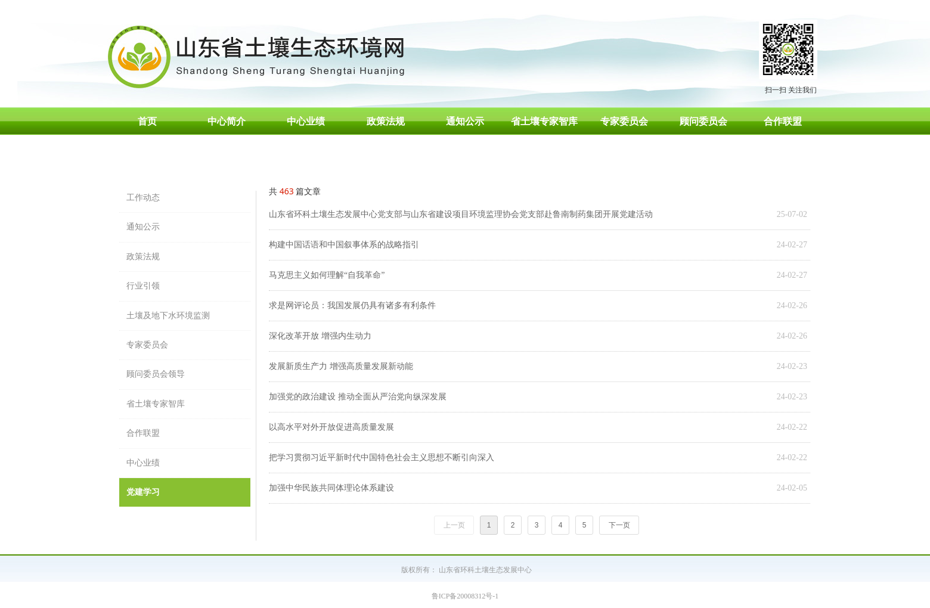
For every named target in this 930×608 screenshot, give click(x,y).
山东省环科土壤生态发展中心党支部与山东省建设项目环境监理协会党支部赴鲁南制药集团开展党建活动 (461, 214)
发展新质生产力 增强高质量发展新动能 (341, 366)
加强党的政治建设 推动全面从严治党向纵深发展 (358, 396)
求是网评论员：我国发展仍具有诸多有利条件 (352, 305)
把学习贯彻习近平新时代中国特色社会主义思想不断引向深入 (381, 457)
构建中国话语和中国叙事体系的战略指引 (344, 244)
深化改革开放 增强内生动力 (320, 335)
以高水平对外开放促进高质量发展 (331, 427)
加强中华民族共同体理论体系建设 (331, 487)
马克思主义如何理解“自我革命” (327, 275)
